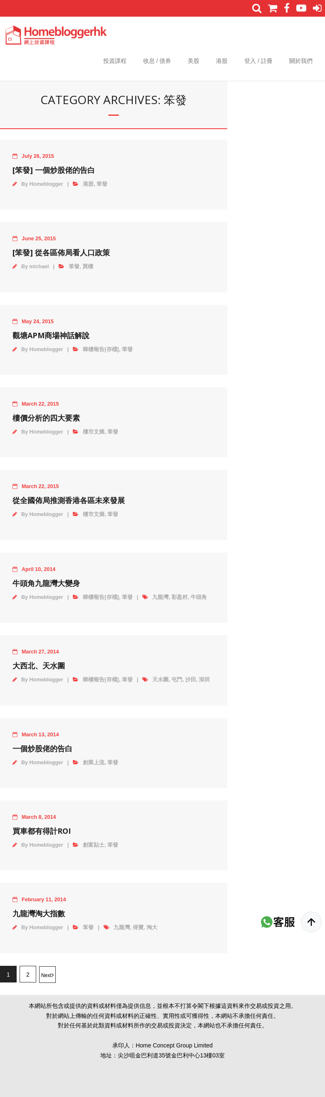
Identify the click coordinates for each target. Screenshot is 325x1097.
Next (46, 975)
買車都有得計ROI (41, 831)
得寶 (138, 927)
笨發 (102, 184)
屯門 (176, 680)
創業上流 (93, 762)
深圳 (204, 680)
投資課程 (115, 60)
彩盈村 (179, 597)
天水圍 (160, 680)
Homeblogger (46, 184)
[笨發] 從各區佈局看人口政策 (61, 252)
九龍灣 (160, 597)
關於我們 (301, 60)
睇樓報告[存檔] (101, 349)
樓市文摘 (93, 432)
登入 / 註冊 (258, 60)
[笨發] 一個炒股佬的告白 (53, 170)
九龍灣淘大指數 (38, 913)
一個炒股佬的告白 (42, 748)
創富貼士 (93, 845)
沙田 (190, 680)
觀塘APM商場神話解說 (50, 335)
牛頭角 (199, 597)
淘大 (151, 927)
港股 (222, 60)
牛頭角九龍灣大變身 (46, 583)
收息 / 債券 (157, 60)
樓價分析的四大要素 (46, 418)
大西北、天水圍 (38, 666)
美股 (193, 60)
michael (39, 266)
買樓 (87, 266)
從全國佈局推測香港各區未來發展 (68, 500)
